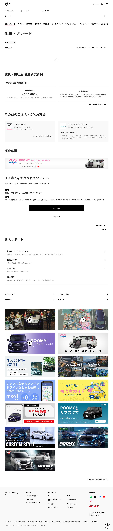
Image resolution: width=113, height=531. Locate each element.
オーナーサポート (26, 11)
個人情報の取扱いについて (35, 521)
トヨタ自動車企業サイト (32, 496)
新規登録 (56, 208)
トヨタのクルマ (10, 11)
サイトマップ (8, 521)
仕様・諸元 (104, 47)
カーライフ (45, 11)
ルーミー (8, 16)
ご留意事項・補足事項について (97, 479)
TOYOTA (8, 4)
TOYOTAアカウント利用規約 (52, 521)
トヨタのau (70, 507)
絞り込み (8, 48)
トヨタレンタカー (52, 507)
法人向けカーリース (72, 504)
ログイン (56, 217)
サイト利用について (20, 521)
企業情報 (85, 521)
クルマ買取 (51, 504)
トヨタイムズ (29, 499)
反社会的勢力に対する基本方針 (71, 521)
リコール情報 (94, 521)
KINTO (69, 496)
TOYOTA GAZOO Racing (33, 502)
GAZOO (50, 496)
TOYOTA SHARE (71, 499)
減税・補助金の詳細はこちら (98, 104)
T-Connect (104, 229)
